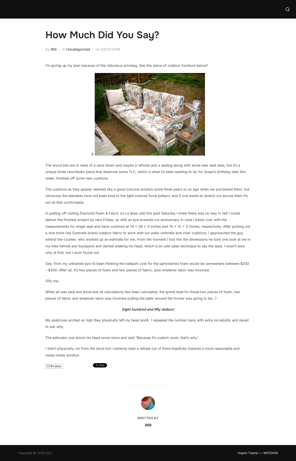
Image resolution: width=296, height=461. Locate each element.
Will (54, 49)
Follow (54, 366)
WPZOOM (270, 453)
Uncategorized (78, 49)
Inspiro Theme (248, 453)
